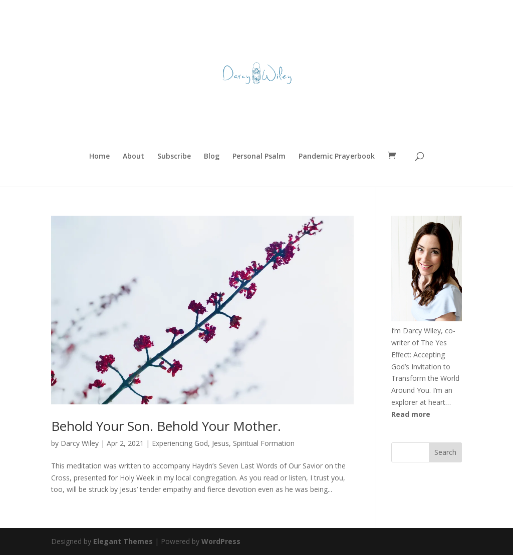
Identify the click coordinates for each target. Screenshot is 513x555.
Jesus (220, 443)
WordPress (220, 541)
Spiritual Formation (264, 443)
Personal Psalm (259, 157)
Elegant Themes (123, 541)
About (133, 157)
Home (99, 157)
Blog (211, 157)
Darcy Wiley (80, 443)
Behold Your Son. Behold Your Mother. (166, 426)
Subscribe (174, 157)
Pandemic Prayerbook (337, 157)
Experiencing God (180, 443)
